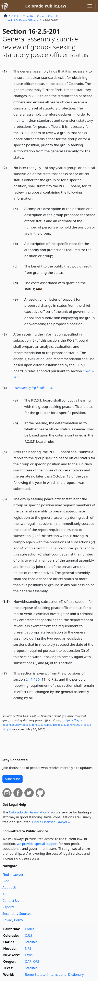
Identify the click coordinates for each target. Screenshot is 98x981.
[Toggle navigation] (90, 6)
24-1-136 (33, 679)
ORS (36, 961)
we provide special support (37, 843)
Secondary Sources (16, 913)
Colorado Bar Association (28, 812)
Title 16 (28, 16)
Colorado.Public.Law (45, 6)
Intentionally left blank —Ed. (33, 388)
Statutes (31, 942)
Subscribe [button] (12, 779)
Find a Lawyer (12, 874)
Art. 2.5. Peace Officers (23, 20)
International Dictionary (65, 974)
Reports (8, 907)
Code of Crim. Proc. (49, 16)
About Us (9, 887)
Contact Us (10, 900)
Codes (29, 929)
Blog (5, 881)
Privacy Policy (12, 920)
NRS (28, 948)
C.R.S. (15, 16)
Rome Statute (35, 974)
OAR (28, 961)
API (5, 894)
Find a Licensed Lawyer (49, 822)
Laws (29, 955)
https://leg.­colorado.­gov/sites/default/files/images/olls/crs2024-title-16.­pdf (47, 725)
